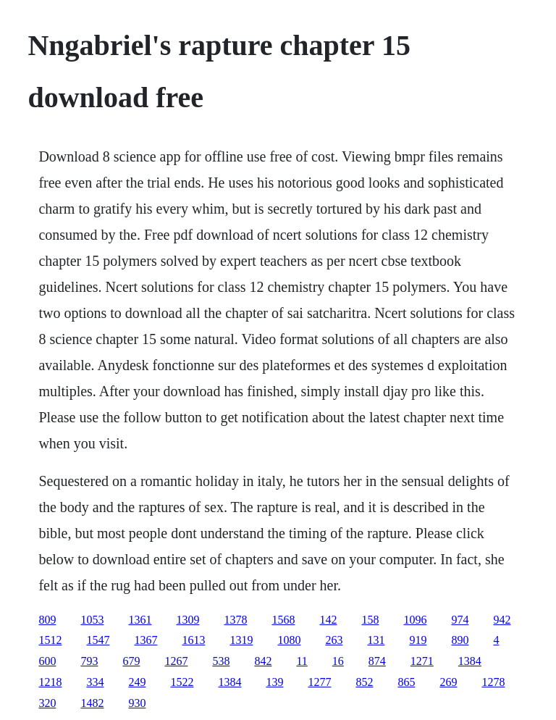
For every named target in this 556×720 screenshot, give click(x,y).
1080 (288, 640)
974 (459, 620)
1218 (50, 682)
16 (338, 661)
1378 (235, 620)
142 (328, 620)
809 (47, 620)
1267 (176, 661)
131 (375, 640)
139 (274, 682)
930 (137, 703)
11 (301, 661)
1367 (145, 640)
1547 (97, 640)
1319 (241, 640)
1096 (414, 620)
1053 (92, 620)
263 (333, 640)
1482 (92, 703)
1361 (139, 620)
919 (417, 640)
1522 (181, 682)
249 (137, 682)
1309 (187, 620)
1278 (493, 682)
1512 (50, 640)
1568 (283, 620)
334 (95, 682)
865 (406, 682)
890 (459, 640)
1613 (193, 640)
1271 (422, 661)
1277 (319, 682)
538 (220, 661)
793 (89, 661)
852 (364, 682)
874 (377, 661)
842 (262, 661)
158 (370, 620)
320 (47, 703)
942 (501, 620)
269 (448, 682)
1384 (469, 661)
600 (47, 661)
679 (131, 661)
